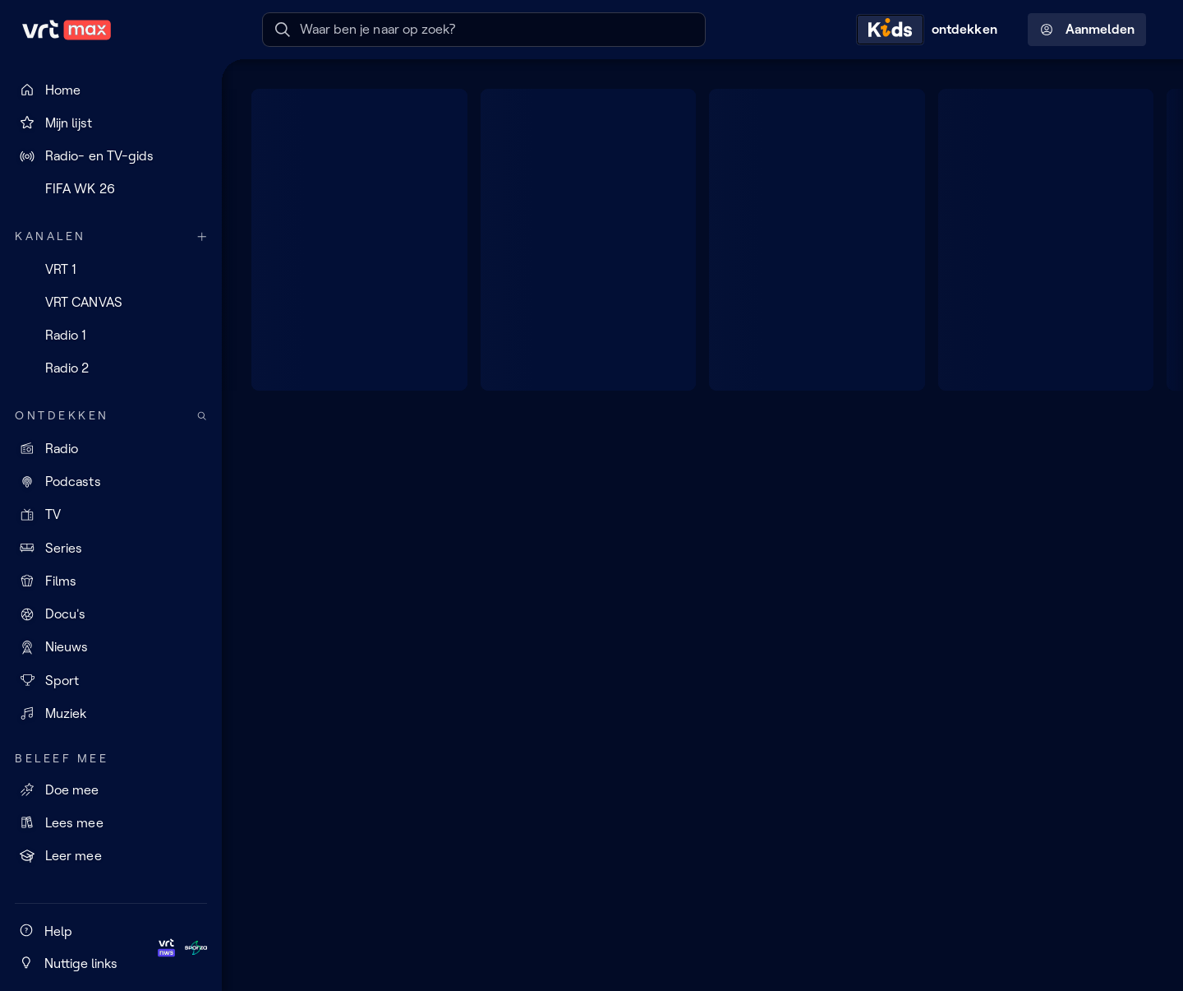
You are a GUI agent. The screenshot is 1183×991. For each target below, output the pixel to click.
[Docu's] (110, 614)
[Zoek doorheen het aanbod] (202, 415)
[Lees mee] (110, 822)
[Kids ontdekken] (931, 29)
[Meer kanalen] (202, 236)
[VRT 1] (110, 269)
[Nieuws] (110, 647)
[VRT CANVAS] (110, 301)
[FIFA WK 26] (110, 189)
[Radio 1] (110, 335)
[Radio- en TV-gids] (110, 156)
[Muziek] (110, 713)
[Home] (110, 89)
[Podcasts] (110, 482)
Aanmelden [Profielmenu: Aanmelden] (1087, 29)
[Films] (110, 580)
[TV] (110, 514)
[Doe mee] (110, 789)
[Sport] (110, 680)
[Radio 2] (110, 368)
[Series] (110, 547)
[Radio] (110, 448)
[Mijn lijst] (110, 122)
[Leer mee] (110, 856)
